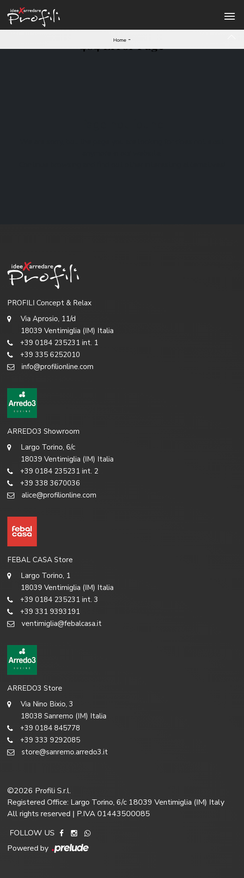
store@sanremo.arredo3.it (57, 752)
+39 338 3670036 (43, 483)
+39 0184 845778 (43, 728)
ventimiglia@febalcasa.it (54, 624)
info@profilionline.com (50, 367)
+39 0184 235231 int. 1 (52, 343)
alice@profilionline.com (51, 495)
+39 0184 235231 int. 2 (52, 471)
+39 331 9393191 (43, 612)
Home (119, 40)
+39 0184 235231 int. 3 (52, 600)
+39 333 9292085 (43, 740)
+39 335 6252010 (43, 355)
